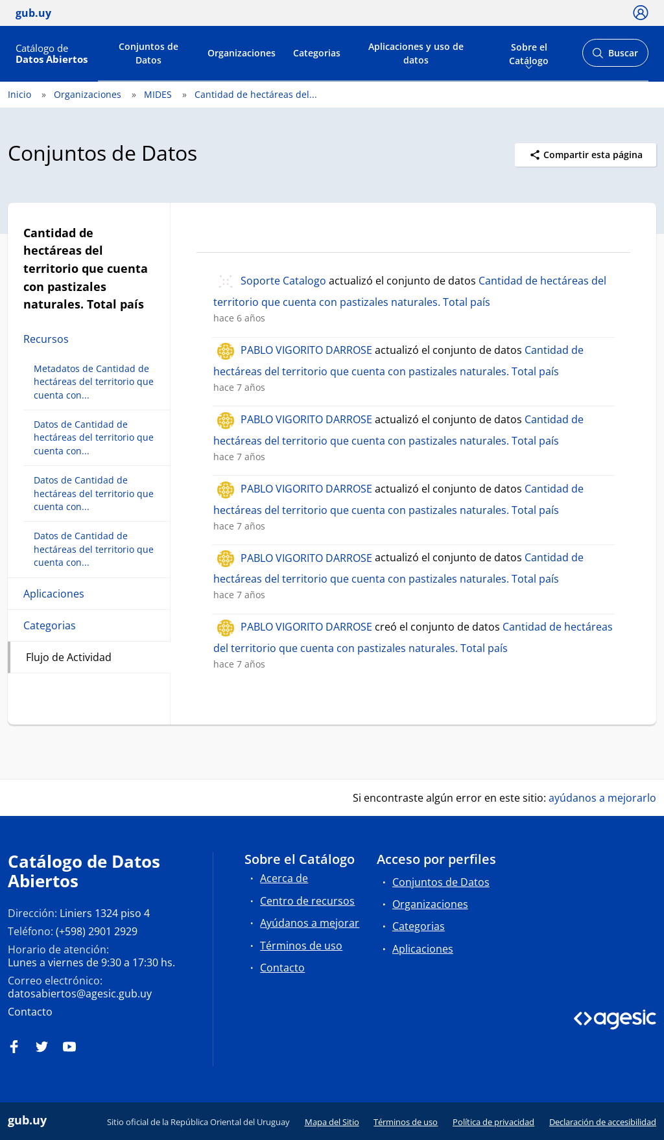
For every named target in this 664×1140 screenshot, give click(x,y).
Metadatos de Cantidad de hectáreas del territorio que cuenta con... (94, 381)
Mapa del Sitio (332, 1122)
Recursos (46, 339)
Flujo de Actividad (69, 657)
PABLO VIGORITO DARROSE (306, 350)
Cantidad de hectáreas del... (256, 94)
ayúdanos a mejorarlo (602, 798)
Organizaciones (242, 53)
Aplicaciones (53, 594)
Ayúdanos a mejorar (309, 923)
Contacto (30, 1012)
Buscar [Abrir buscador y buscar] (615, 57)
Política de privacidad (493, 1122)
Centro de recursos (307, 901)
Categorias (316, 53)
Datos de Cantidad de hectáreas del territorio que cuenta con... (94, 437)
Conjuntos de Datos (148, 53)
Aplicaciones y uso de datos (416, 53)
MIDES (158, 94)
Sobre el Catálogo (529, 52)
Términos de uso (301, 945)
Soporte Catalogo (283, 280)
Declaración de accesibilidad (602, 1122)
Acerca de (284, 878)
